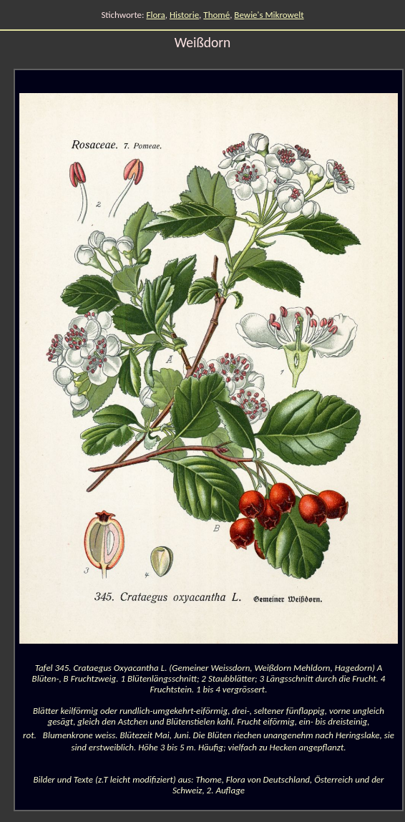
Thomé (216, 14)
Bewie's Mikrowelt (268, 14)
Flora (156, 14)
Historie (184, 14)
